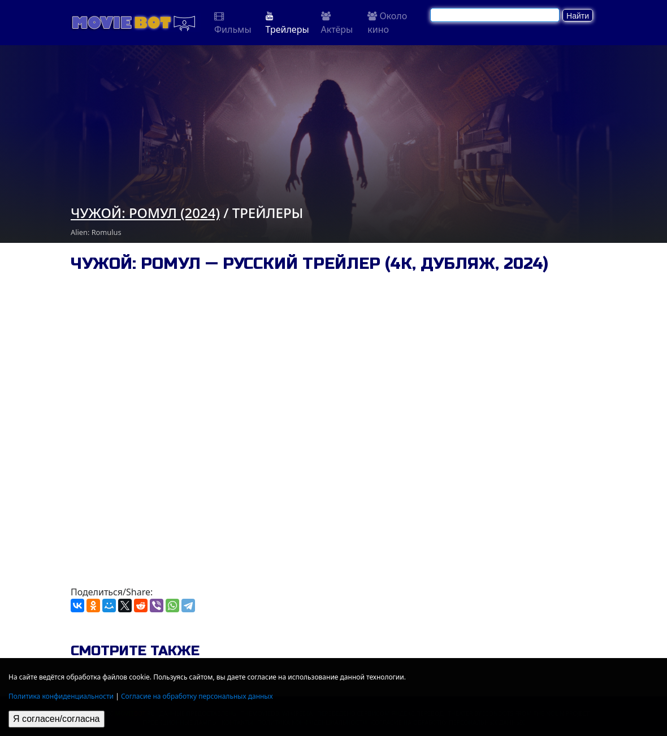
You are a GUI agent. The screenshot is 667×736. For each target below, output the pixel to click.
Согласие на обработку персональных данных (197, 696)
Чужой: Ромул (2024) (145, 212)
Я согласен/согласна (56, 719)
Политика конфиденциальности (61, 696)
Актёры (337, 23)
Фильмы (233, 23)
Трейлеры (287, 23)
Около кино (387, 23)
